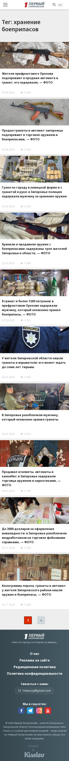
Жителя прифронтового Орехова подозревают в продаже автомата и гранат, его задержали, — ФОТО (30, 78)
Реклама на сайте (34, 660)
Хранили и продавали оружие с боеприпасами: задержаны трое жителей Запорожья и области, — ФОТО (34, 248)
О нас (34, 653)
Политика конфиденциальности (34, 673)
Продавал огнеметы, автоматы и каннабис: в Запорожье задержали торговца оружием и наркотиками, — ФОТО (31, 478)
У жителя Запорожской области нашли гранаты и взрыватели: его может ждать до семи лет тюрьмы (34, 362)
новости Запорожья (51, 723)
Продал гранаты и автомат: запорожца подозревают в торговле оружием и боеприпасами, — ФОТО (32, 134)
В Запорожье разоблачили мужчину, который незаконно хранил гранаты (30, 417)
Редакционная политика (34, 667)
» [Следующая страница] (41, 620)
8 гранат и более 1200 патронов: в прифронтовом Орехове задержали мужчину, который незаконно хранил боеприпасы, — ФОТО (31, 307)
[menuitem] (60, 5)
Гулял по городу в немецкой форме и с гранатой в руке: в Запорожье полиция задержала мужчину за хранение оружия (34, 191)
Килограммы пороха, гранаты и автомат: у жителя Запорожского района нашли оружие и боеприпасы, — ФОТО (34, 590)
